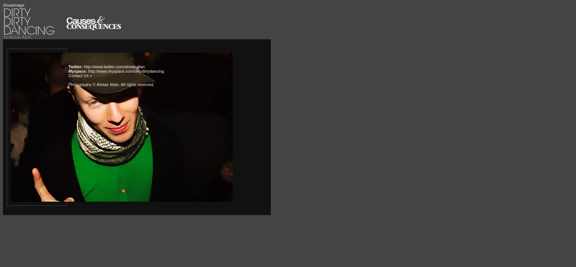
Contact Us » (80, 75)
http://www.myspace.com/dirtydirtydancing (126, 71)
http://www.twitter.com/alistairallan (114, 67)
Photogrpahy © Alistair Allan (93, 84)
